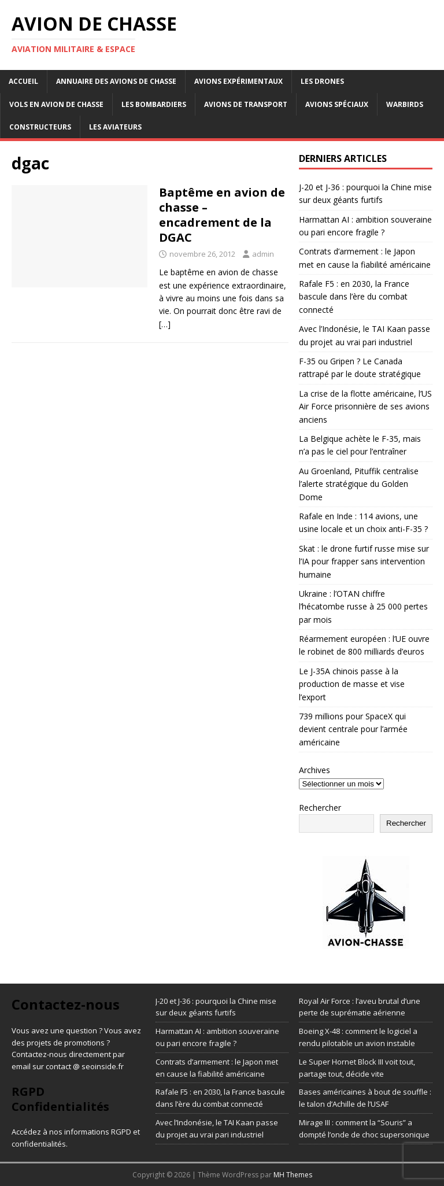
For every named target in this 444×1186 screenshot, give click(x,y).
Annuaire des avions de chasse (116, 81)
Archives (314, 769)
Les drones (322, 81)
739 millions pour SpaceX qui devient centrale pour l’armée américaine (353, 729)
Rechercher (320, 807)
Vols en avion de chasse (56, 104)
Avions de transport (245, 104)
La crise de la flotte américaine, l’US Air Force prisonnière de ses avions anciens (365, 406)
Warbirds (404, 104)
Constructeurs (40, 127)
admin (263, 254)
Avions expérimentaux (238, 81)
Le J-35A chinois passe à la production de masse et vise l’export (352, 684)
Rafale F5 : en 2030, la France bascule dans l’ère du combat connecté (354, 296)
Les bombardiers (153, 104)
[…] (165, 324)
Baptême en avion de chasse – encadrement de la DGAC (222, 214)
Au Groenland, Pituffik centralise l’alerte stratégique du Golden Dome (359, 484)
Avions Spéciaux (336, 104)
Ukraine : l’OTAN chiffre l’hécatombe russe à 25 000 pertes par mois (363, 606)
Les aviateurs (115, 127)
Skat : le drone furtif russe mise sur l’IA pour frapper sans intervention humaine (364, 561)
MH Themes (292, 1175)
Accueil (23, 81)
